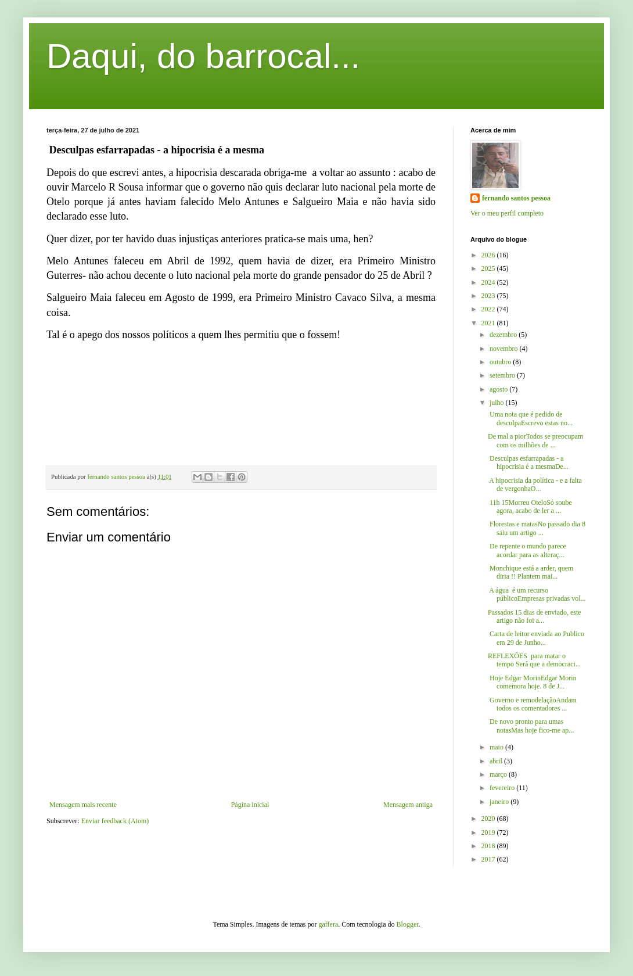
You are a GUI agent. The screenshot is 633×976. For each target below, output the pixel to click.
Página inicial (250, 805)
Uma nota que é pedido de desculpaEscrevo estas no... (530, 418)
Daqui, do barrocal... (203, 56)
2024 (489, 282)
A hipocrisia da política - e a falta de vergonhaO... (535, 484)
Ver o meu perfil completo (507, 213)
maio (497, 747)
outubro (501, 362)
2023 (489, 296)
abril (497, 761)
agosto (499, 389)
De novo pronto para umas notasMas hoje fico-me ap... (531, 725)
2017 (489, 859)
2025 (489, 268)
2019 (489, 832)
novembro (505, 349)
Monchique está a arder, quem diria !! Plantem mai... (530, 572)
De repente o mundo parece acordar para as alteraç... (527, 550)
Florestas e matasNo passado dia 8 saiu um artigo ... (536, 528)
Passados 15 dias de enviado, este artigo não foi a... (534, 616)
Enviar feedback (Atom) (115, 821)
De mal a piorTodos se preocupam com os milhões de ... (535, 440)
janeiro (500, 802)
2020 (489, 818)
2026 (489, 255)
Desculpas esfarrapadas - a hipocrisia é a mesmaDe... (528, 462)
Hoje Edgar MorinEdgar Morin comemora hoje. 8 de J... (532, 682)
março (499, 774)
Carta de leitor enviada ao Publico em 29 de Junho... (536, 638)
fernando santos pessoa (516, 198)
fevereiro (503, 788)
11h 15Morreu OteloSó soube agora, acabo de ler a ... (530, 506)
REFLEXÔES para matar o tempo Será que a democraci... (534, 660)
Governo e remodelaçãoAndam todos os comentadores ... (532, 704)
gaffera (329, 924)
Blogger (408, 924)
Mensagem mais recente (83, 805)
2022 (489, 309)
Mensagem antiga (408, 805)
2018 (489, 846)
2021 (489, 323)
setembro (503, 375)
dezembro (504, 335)
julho (498, 403)
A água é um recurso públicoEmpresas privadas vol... (537, 594)
